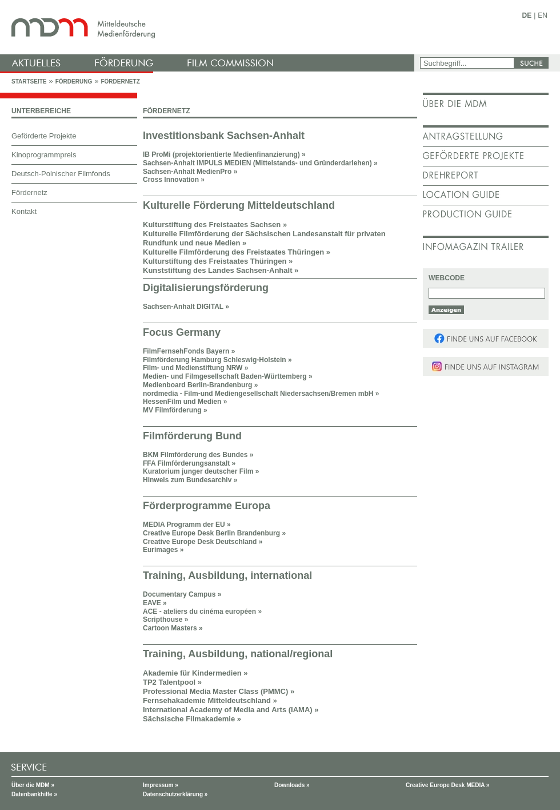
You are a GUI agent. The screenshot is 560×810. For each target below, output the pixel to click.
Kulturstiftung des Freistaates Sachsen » (215, 224)
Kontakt (24, 211)
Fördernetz (120, 81)
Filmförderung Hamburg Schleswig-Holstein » (217, 360)
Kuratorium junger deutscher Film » (201, 471)
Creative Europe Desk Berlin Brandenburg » (214, 533)
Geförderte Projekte (43, 136)
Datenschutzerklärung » (175, 794)
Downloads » (292, 785)
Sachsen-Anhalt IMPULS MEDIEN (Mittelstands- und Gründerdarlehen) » (260, 163)
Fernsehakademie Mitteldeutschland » (210, 700)
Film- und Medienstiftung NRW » (195, 368)
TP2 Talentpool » (172, 682)
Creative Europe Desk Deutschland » (202, 542)
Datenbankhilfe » (34, 794)
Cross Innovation (171, 180)
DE (527, 15)
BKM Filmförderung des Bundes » (198, 455)
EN (542, 15)
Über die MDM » (32, 785)
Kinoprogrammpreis (43, 154)
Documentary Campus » (182, 594)
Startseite (28, 81)
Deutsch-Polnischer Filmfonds (60, 173)
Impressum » (160, 785)
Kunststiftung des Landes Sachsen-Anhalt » (220, 270)
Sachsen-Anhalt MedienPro (190, 172)
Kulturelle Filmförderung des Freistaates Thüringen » (236, 252)
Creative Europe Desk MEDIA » (447, 785)
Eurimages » (163, 550)
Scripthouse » (165, 620)
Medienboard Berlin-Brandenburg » (200, 385)
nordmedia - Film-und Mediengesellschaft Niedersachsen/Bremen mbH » (261, 394)
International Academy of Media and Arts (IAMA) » (230, 709)
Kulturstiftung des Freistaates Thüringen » (218, 261)
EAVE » (155, 603)
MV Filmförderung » (175, 410)
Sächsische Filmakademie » (192, 718)
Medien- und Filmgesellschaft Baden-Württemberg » (228, 376)
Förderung (73, 81)
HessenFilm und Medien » (185, 402)
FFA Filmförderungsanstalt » (189, 463)
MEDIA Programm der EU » (187, 525)
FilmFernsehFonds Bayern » (189, 351)
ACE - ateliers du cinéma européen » (202, 612)
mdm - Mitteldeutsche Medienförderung (208, 27)
